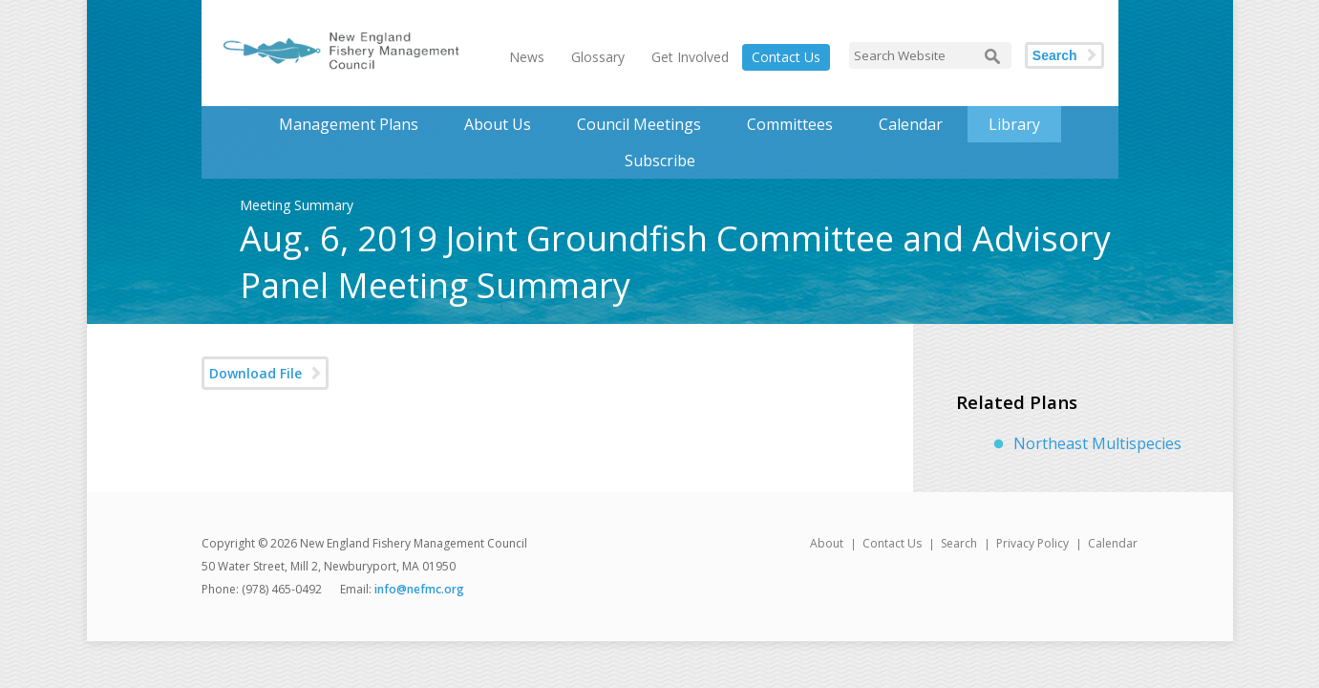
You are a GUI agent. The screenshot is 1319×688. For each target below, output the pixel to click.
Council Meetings (639, 124)
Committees (790, 124)
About (826, 543)
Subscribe (660, 160)
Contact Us (786, 57)
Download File (255, 373)
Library (1014, 124)
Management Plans (348, 124)
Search (1054, 55)
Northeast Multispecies (1097, 443)
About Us (497, 124)
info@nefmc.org (419, 589)
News (526, 57)
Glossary (598, 57)
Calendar (911, 124)
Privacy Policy (1032, 543)
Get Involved (690, 57)
